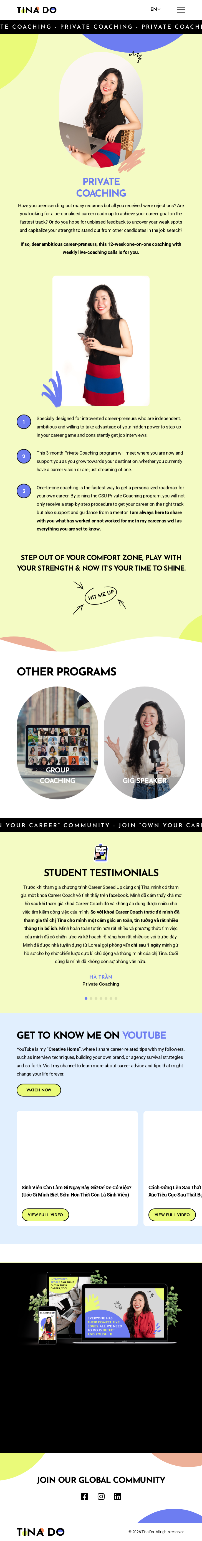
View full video (45, 1215)
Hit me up (101, 597)
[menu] (181, 10)
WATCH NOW (38, 1091)
